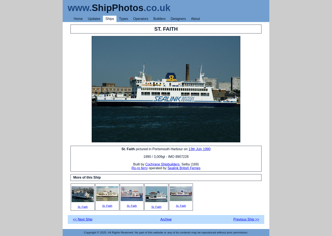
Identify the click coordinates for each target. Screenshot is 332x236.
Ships (109, 19)
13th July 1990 (199, 149)
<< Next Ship (83, 219)
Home (78, 19)
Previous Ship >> (246, 219)
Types (123, 19)
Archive (166, 219)
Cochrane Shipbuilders (162, 164)
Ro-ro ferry (139, 168)
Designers (178, 19)
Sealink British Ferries (184, 168)
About (195, 19)
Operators (140, 19)
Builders (159, 19)
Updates (94, 19)
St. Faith (83, 197)
